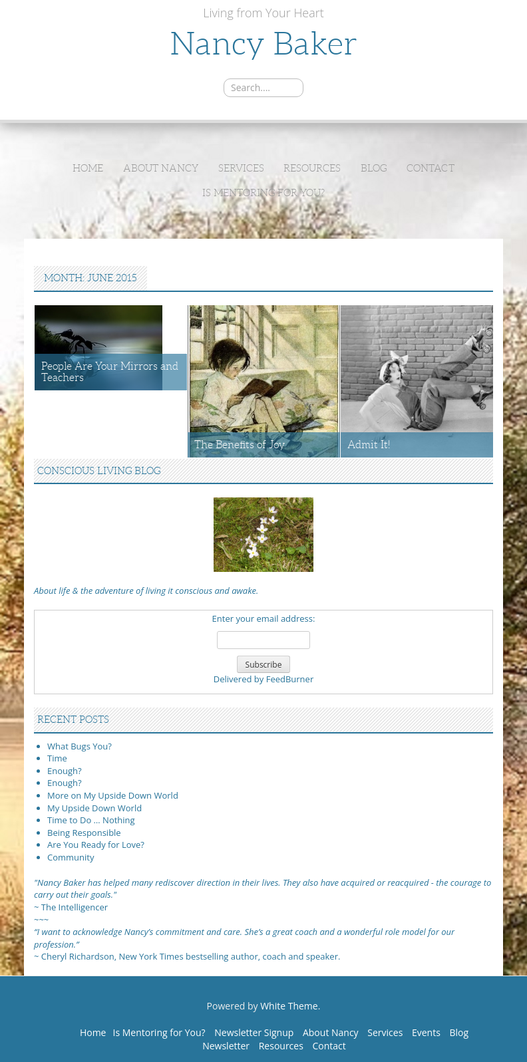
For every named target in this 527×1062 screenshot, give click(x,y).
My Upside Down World (94, 808)
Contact (430, 168)
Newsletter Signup (253, 1032)
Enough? (64, 771)
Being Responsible (84, 833)
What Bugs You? (79, 746)
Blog (374, 168)
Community (70, 857)
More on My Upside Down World (112, 795)
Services (241, 168)
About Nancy (160, 168)
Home (88, 168)
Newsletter (226, 1045)
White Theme (289, 1005)
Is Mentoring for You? (263, 193)
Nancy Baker (263, 43)
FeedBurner (290, 679)
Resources (312, 168)
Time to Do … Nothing (91, 820)
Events (426, 1032)
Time (57, 758)
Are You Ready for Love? (95, 845)
